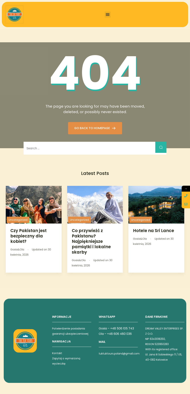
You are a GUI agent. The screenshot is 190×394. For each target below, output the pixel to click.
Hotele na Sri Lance (153, 231)
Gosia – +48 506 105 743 (116, 328)
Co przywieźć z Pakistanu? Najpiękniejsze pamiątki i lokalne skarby (91, 241)
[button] (108, 15)
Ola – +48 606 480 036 (115, 334)
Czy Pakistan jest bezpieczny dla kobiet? (28, 236)
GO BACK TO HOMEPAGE (92, 128)
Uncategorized (18, 220)
